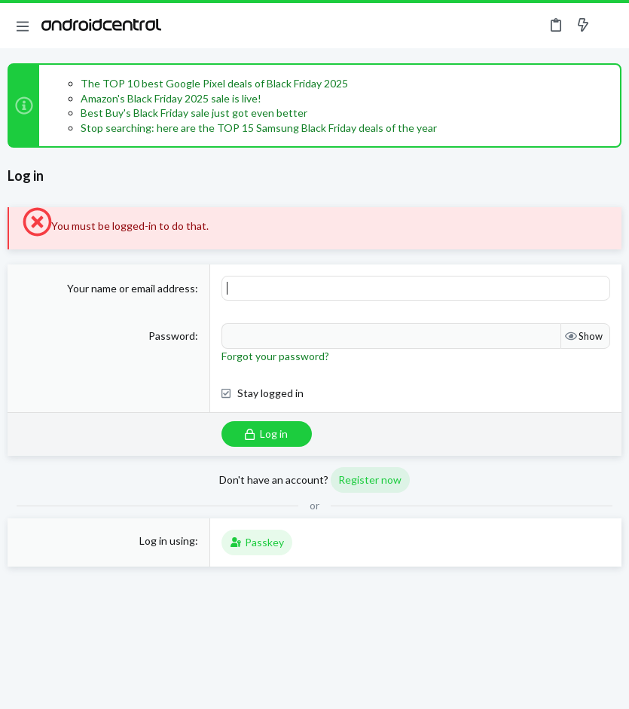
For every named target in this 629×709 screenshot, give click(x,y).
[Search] (608, 26)
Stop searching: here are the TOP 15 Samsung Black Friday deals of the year (259, 127)
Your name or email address (131, 288)
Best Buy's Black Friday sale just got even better (194, 112)
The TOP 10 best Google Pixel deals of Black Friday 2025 (214, 83)
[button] (23, 25)
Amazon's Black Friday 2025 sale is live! (171, 98)
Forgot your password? (275, 356)
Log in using (167, 540)
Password (171, 335)
